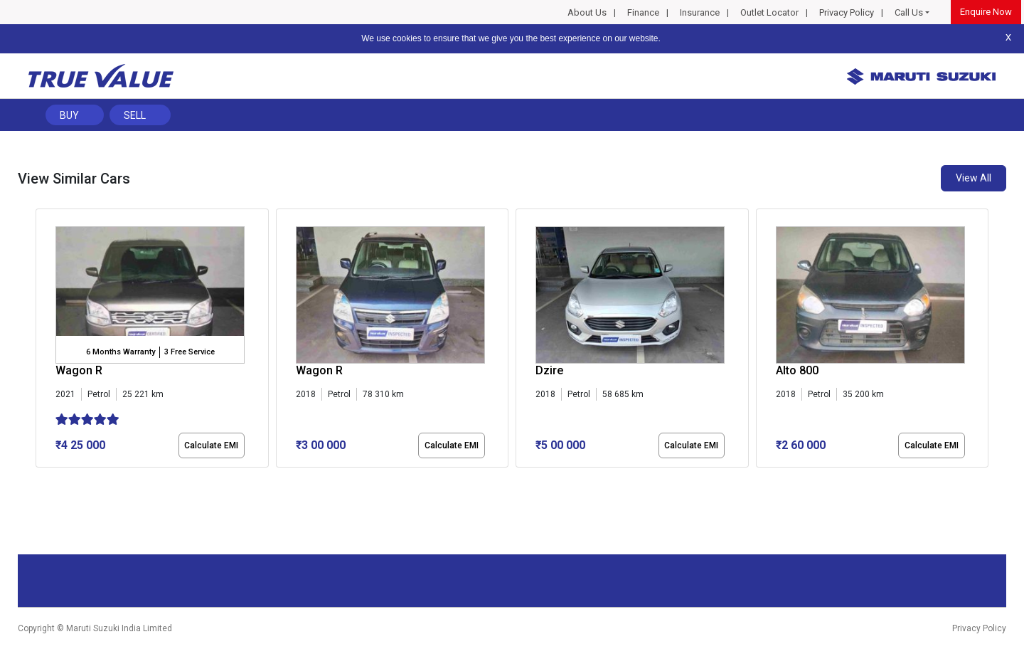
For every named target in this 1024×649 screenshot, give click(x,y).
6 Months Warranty (120, 352)
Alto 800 (797, 370)
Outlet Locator (769, 12)
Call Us (909, 12)
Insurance (700, 12)
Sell (135, 115)
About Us (587, 12)
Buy (69, 115)
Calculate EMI (211, 445)
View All (973, 178)
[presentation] (43, 341)
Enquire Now (986, 11)
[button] (40, 479)
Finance (643, 12)
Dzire (549, 370)
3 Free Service (189, 352)
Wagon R (78, 370)
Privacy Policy (846, 12)
